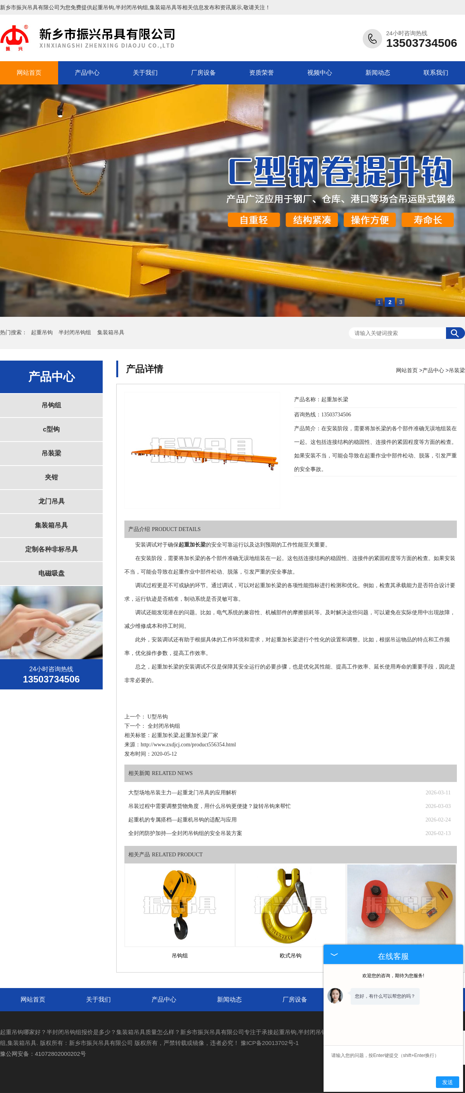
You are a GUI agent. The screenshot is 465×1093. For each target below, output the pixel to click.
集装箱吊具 (110, 332)
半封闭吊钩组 (76, 332)
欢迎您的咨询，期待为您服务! (393, 975)
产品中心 (87, 72)
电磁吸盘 (51, 573)
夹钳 (51, 477)
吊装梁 (51, 453)
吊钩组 (51, 405)
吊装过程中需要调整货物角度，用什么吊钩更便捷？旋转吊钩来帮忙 (209, 806)
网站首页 (29, 72)
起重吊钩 (103, 7)
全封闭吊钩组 (164, 726)
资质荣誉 (261, 72)
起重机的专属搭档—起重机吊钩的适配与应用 (182, 820)
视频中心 (319, 72)
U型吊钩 (158, 717)
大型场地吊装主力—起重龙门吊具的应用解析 (182, 793)
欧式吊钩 (290, 956)
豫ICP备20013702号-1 (270, 1043)
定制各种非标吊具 (51, 549)
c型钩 (51, 429)
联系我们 (436, 72)
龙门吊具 (51, 501)
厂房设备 (203, 72)
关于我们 (145, 72)
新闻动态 (377, 72)
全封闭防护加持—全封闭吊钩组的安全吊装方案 (185, 833)
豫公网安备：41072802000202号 (43, 1053)
